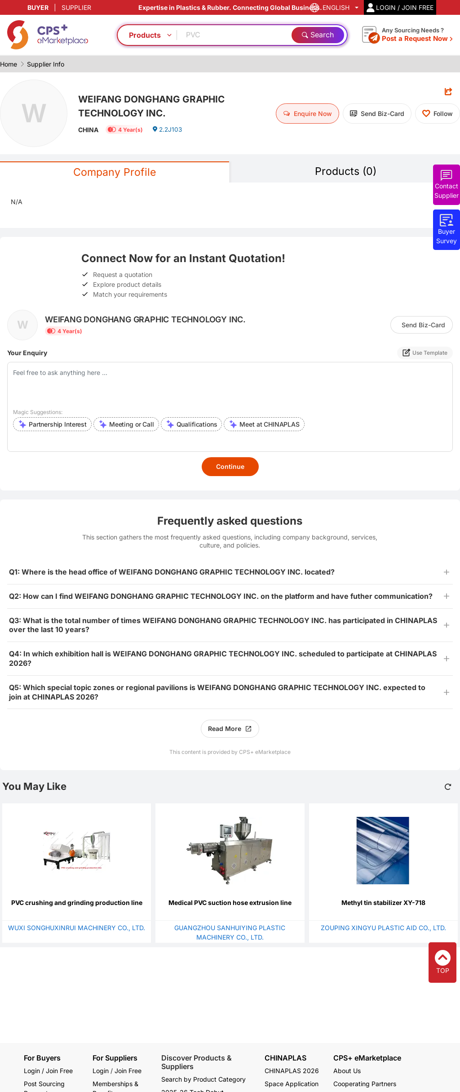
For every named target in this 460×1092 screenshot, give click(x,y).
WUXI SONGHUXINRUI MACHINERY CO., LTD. (76, 928)
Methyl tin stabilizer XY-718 (383, 903)
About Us (347, 1070)
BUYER (38, 7)
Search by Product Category (203, 1079)
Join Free (128, 1070)
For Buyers (42, 1057)
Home (8, 64)
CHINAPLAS (285, 1058)
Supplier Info (45, 64)
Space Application (291, 1084)
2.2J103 (167, 131)
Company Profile (114, 172)
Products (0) (345, 171)
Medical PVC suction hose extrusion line (230, 903)
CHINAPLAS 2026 (292, 1070)
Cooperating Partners (364, 1084)
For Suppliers (115, 1057)
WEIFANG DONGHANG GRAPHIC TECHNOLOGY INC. (155, 106)
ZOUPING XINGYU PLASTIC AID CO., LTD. (383, 928)
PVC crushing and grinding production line (76, 903)
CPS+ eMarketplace (367, 1058)
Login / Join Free (48, 1070)
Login (101, 1070)
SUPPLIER (76, 7)
